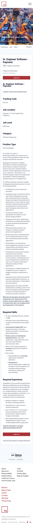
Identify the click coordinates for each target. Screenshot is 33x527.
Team (19, 469)
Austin (4, 493)
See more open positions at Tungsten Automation (16, 440)
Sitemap (22, 522)
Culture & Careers (7, 478)
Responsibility (6, 473)
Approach (5, 471)
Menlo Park (6, 490)
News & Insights (23, 476)
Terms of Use (13, 522)
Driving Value (21, 473)
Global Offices (6, 476)
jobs (10, 47)
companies (4, 47)
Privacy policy (12, 459)
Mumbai (4, 498)
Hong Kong (6, 501)
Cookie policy (20, 459)
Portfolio (20, 471)
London (4, 495)
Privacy (4, 522)
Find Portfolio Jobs (8, 481)
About (3, 469)
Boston (4, 487)
